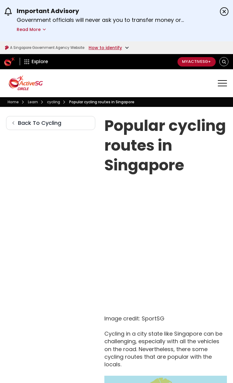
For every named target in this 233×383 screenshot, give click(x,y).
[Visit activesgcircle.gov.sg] (26, 82)
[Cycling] (53, 102)
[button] (224, 62)
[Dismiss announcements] (224, 11)
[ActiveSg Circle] (9, 62)
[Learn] (33, 102)
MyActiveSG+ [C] (194, 62)
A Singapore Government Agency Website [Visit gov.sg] (52, 47)
